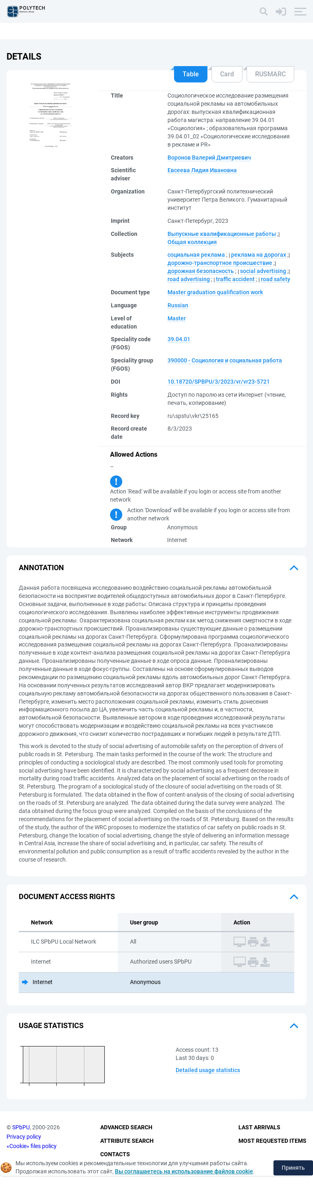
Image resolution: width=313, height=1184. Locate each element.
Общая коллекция (192, 242)
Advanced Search (126, 1127)
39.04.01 (179, 339)
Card (227, 74)
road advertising (189, 279)
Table (191, 74)
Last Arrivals (259, 1127)
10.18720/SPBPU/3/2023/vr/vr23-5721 (219, 381)
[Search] (264, 11)
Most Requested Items (272, 1140)
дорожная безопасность (201, 271)
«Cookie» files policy (32, 1146)
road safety (275, 279)
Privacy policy (24, 1136)
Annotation (41, 567)
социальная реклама (196, 254)
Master (177, 318)
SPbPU (21, 1127)
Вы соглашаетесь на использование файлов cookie (184, 1171)
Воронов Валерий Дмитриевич (209, 157)
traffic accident (235, 279)
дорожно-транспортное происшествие (220, 263)
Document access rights (67, 896)
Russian (178, 305)
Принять (293, 1167)
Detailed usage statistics (208, 1070)
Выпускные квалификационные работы (222, 234)
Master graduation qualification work (215, 292)
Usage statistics (51, 1025)
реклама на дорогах (258, 254)
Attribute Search (127, 1140)
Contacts (115, 1154)
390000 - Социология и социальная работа (225, 360)
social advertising (263, 271)
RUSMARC (270, 74)
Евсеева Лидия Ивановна (202, 170)
